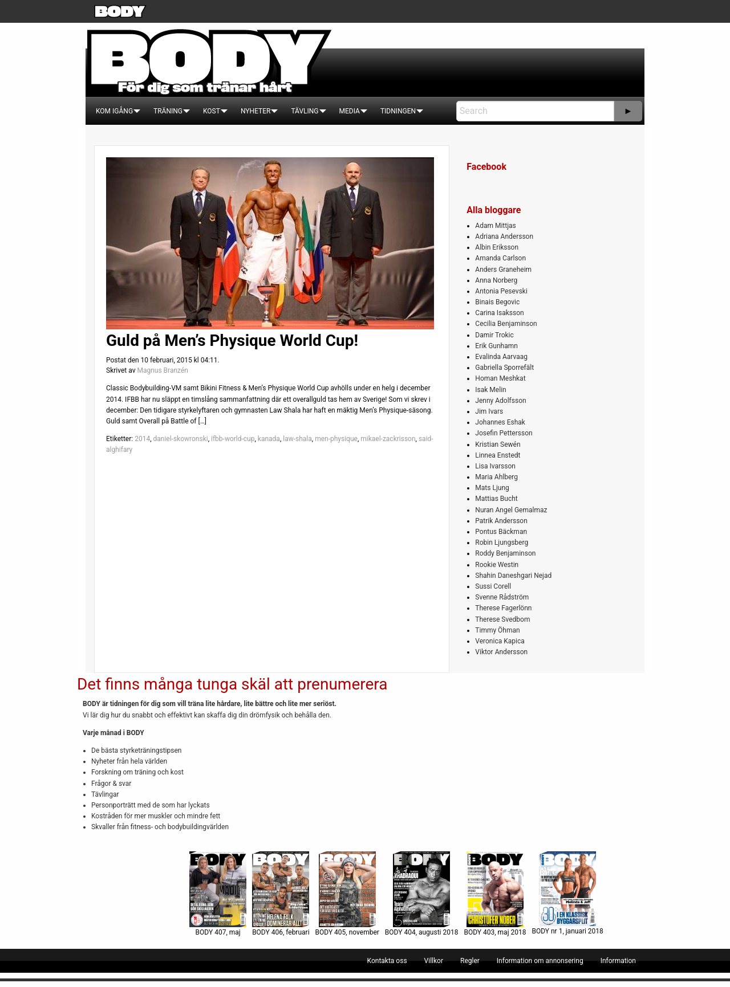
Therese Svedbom (502, 619)
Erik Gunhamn (496, 346)
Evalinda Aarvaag (501, 357)
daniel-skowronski (180, 439)
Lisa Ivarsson (495, 466)
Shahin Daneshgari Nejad (513, 576)
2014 (142, 439)
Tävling (304, 111)
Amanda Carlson (500, 258)
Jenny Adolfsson (500, 401)
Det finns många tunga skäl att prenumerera (232, 684)
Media (349, 111)
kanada (269, 439)
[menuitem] (114, 111)
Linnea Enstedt (497, 455)
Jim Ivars (489, 411)
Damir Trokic (494, 335)
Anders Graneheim (503, 270)
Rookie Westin (496, 565)
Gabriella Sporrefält (504, 368)
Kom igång (114, 111)
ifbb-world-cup (232, 439)
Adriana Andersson (504, 236)
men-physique (336, 439)
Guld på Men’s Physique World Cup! (232, 340)
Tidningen (398, 111)
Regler (470, 961)
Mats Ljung (492, 488)
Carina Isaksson (499, 313)
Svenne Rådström (502, 597)
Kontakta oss (387, 961)
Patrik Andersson (501, 521)
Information (618, 961)
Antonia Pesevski (501, 291)
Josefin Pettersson (503, 433)
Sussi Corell (493, 586)
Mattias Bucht (496, 499)
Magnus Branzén (162, 370)
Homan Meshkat (500, 378)
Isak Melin (490, 390)
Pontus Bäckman (501, 532)
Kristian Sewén (497, 444)
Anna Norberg (496, 280)
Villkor (433, 961)
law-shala (297, 439)
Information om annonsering (540, 961)
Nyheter (255, 111)
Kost (211, 111)
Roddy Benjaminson (505, 553)
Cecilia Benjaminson (506, 324)
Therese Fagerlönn (503, 608)
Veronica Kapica (499, 641)
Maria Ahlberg (496, 477)
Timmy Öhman (497, 630)
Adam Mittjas (495, 226)
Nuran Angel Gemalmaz (511, 510)
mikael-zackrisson (387, 439)
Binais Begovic (497, 302)
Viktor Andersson (501, 652)
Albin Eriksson (496, 247)
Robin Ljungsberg (501, 542)
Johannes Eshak (500, 422)
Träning (167, 111)
